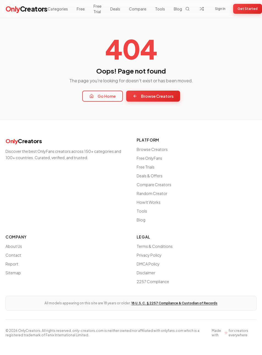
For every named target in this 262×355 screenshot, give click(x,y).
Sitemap (13, 272)
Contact (13, 255)
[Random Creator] (201, 8)
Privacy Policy (149, 255)
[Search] (187, 8)
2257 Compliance (153, 281)
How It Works (149, 202)
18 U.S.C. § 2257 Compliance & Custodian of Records (174, 303)
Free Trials (146, 166)
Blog (178, 8)
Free (81, 8)
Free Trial (97, 9)
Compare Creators (154, 184)
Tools (160, 8)
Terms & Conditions (155, 246)
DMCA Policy (148, 263)
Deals (115, 8)
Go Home (102, 96)
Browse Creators (153, 96)
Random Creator (152, 193)
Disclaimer (146, 272)
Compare (137, 8)
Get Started (248, 9)
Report (11, 263)
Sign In (220, 9)
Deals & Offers (149, 175)
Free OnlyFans (149, 158)
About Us (13, 246)
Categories (58, 8)
